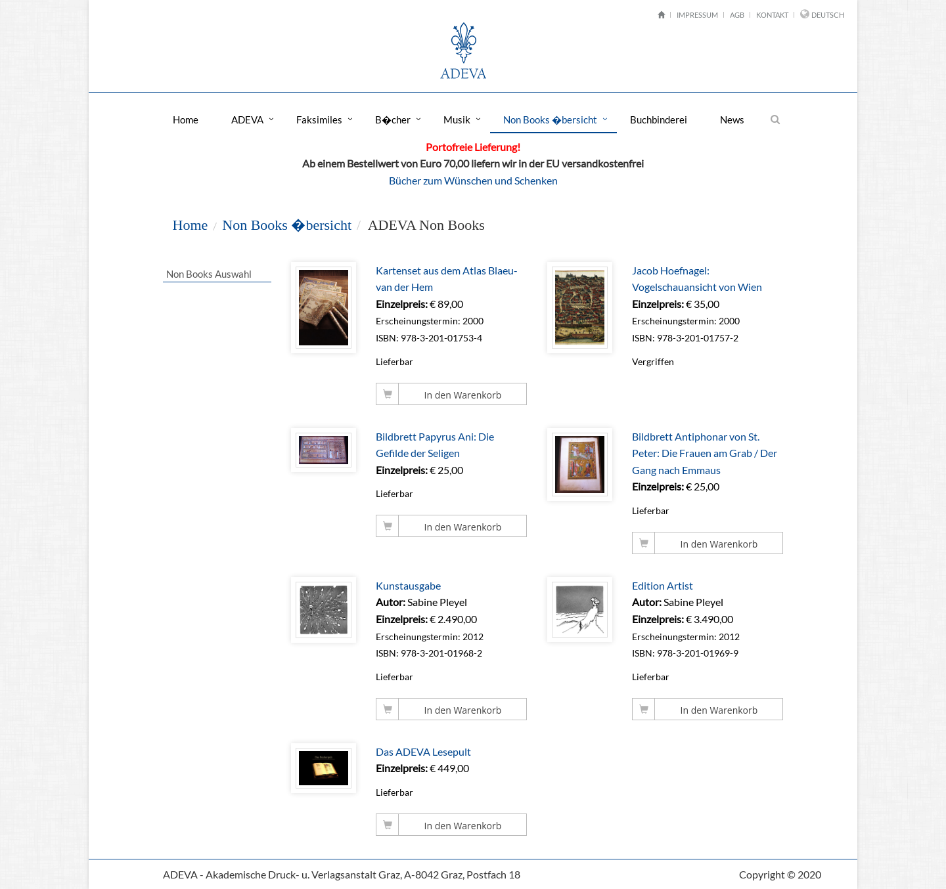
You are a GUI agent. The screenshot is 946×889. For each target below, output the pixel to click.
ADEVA (247, 119)
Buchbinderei (658, 119)
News (732, 119)
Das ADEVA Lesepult (424, 751)
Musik (456, 119)
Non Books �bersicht (550, 119)
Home (185, 119)
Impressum (697, 15)
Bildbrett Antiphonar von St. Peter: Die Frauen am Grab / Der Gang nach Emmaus (705, 453)
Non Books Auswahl (208, 274)
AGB (737, 15)
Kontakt (772, 15)
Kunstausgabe (408, 585)
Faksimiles (319, 119)
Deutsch (827, 15)
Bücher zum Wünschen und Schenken (473, 180)
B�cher (393, 119)
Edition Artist (663, 585)
